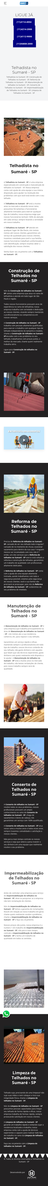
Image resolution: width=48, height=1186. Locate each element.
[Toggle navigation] (5, 3)
